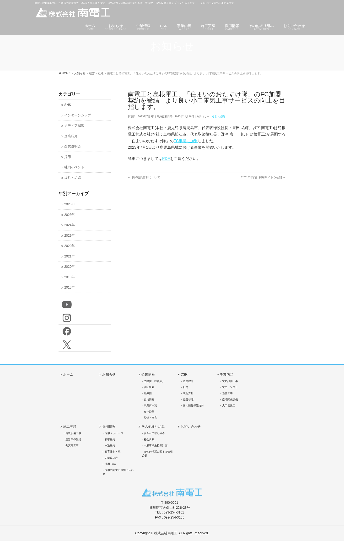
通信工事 (227, 393)
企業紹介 (71, 136)
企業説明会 (72, 146)
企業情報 (148, 374)
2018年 (69, 287)
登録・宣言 (150, 417)
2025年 (69, 215)
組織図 (148, 393)
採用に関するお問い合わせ (118, 472)
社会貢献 (149, 439)
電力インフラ (230, 387)
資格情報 (149, 399)
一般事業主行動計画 (155, 445)
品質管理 (188, 399)
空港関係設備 (230, 399)
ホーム (68, 374)
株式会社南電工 (165, 533)
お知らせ (109, 374)
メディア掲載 (74, 125)
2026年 (69, 204)
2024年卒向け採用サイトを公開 (263, 177)
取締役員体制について (144, 177)
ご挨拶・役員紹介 (154, 381)
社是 (185, 387)
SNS (67, 105)
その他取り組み (153, 426)
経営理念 (188, 381)
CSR (184, 374)
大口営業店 (228, 405)
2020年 (69, 266)
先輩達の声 (111, 457)
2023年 (69, 235)
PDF (166, 159)
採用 (67, 157)
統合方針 (188, 393)
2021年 (69, 256)
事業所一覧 (150, 405)
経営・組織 (218, 116)
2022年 (69, 246)
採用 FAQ (110, 463)
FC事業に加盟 (186, 141)
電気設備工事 (230, 381)
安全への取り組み (154, 433)
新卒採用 (110, 439)
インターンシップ (77, 115)
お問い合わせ (191, 426)
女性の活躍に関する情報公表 (157, 453)
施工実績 (69, 426)
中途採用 (110, 445)
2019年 (69, 277)
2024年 (69, 225)
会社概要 (149, 387)
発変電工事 (72, 445)
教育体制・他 (112, 451)
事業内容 (226, 374)
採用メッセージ (114, 433)
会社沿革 (149, 411)
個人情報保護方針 (193, 405)
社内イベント (74, 167)
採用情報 (109, 426)
